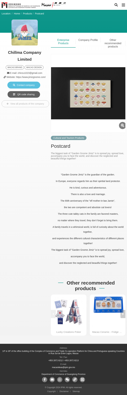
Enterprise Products (63, 42)
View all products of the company (25, 103)
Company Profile (88, 40)
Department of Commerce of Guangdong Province (63, 374)
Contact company (24, 85)
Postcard (39, 13)
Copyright (51, 391)
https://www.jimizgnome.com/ (31, 77)
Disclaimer (64, 391)
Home (17, 13)
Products (27, 13)
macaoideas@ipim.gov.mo (63, 367)
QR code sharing (24, 94)
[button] (122, 314)
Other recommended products (113, 43)
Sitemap (76, 391)
